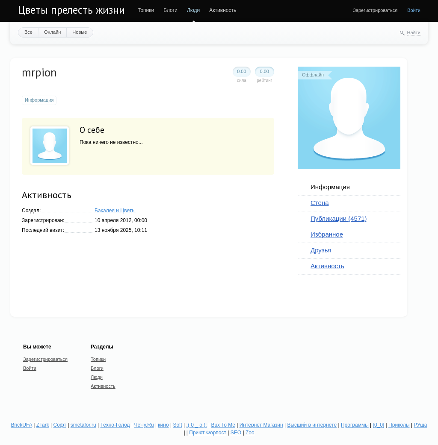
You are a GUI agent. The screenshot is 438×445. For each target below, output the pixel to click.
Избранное (327, 234)
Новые (79, 32)
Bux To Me (223, 425)
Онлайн (52, 32)
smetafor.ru (83, 425)
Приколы (398, 425)
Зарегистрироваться (375, 10)
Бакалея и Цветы (115, 211)
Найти (413, 32)
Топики (146, 10)
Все (28, 32)
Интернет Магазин (261, 425)
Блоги (170, 10)
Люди (193, 10)
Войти (413, 10)
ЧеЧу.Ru (144, 425)
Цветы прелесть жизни (71, 10)
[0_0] (379, 425)
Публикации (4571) (339, 218)
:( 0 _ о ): (196, 425)
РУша (420, 425)
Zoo (250, 433)
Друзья (321, 250)
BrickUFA (21, 425)
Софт (59, 425)
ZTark (42, 425)
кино (163, 425)
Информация (330, 186)
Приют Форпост (207, 433)
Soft (177, 425)
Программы (355, 425)
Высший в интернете (312, 425)
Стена (320, 202)
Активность (222, 10)
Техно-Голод (115, 425)
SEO (236, 433)
